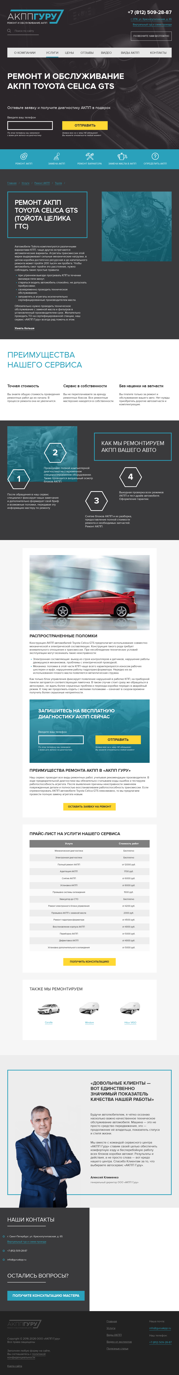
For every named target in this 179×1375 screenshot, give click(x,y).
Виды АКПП (130, 53)
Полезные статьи (117, 1348)
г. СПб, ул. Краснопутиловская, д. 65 (151, 19)
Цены (69, 53)
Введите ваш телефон (21, 117)
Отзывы (87, 53)
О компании (24, 53)
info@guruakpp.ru (16, 1259)
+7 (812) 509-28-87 (150, 13)
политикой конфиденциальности (26, 1355)
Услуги (52, 53)
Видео (106, 53)
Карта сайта (14, 1366)
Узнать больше (24, 328)
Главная (112, 1321)
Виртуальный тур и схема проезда (152, 24)
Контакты (158, 53)
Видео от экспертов (119, 1342)
